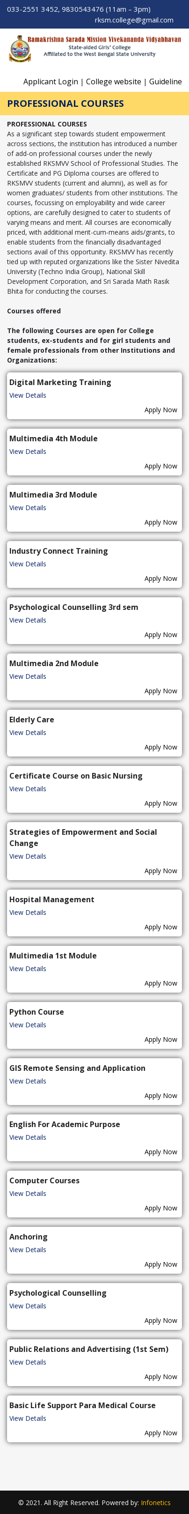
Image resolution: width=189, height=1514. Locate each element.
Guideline (165, 81)
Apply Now (161, 409)
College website (113, 81)
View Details (27, 395)
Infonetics (156, 1502)
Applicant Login (50, 81)
